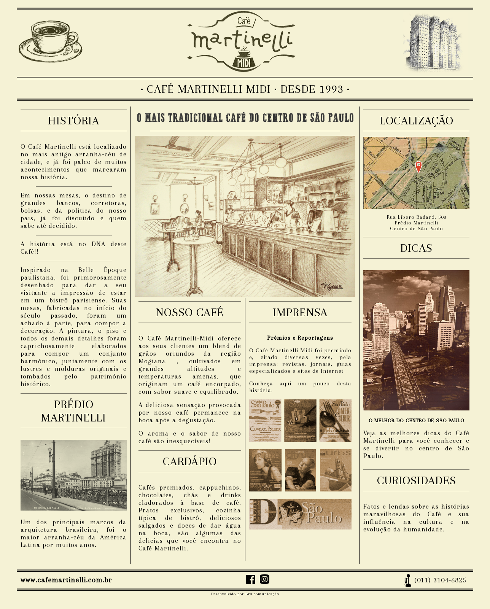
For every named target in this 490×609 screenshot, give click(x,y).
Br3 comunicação (262, 594)
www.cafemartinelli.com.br (66, 580)
